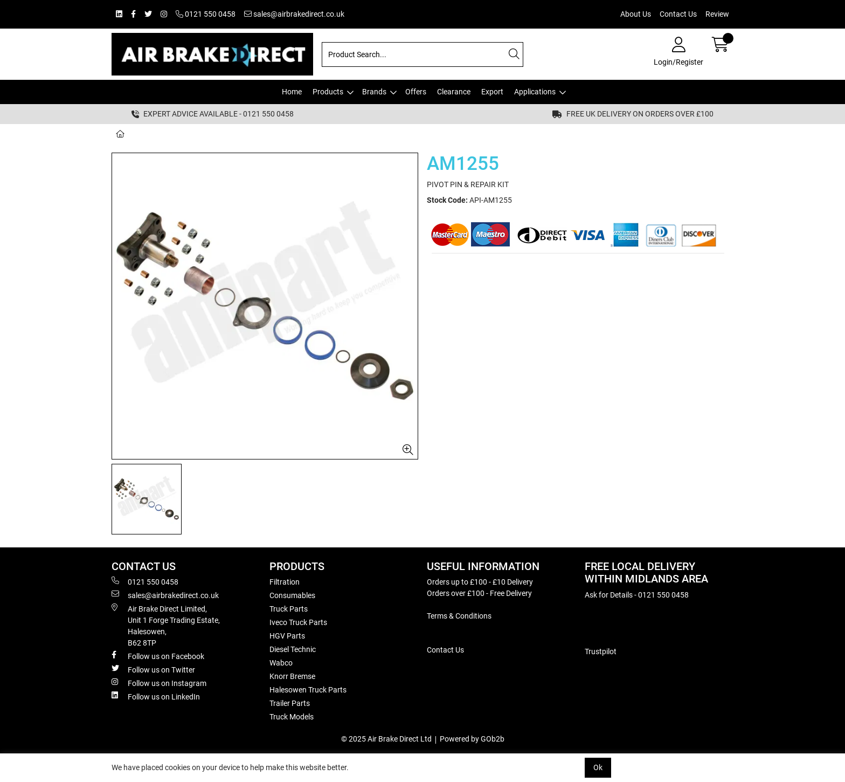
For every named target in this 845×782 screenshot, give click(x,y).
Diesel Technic (292, 649)
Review (717, 14)
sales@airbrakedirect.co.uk (294, 14)
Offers (415, 91)
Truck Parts (288, 609)
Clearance (453, 91)
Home (292, 91)
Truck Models (291, 716)
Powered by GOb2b (472, 739)
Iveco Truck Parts (298, 622)
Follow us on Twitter (153, 669)
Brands (374, 91)
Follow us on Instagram (159, 683)
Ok (597, 767)
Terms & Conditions (459, 616)
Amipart (195, 133)
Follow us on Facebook (158, 656)
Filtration (284, 582)
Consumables (292, 595)
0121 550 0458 (206, 14)
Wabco (281, 662)
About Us (635, 14)
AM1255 (240, 133)
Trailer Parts (289, 703)
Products (328, 91)
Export (492, 91)
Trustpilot (601, 651)
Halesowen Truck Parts (308, 689)
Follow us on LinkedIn (156, 696)
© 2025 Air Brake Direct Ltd (386, 739)
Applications (535, 91)
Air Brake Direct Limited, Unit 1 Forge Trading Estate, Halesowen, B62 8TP (166, 625)
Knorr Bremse (292, 676)
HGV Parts (287, 636)
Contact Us (678, 14)
